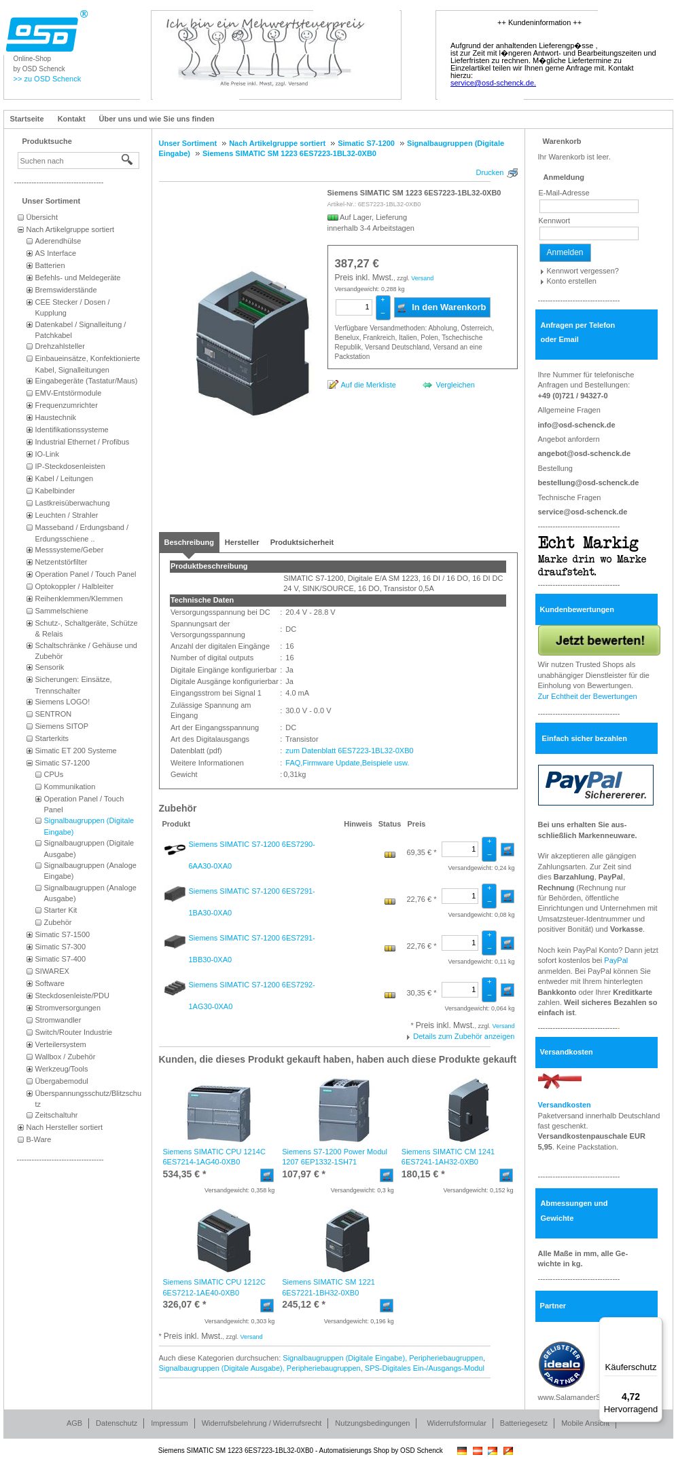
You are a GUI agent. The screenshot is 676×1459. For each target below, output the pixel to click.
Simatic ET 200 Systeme (76, 750)
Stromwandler (58, 1020)
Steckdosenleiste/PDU (72, 995)
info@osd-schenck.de (577, 425)
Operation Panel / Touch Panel (86, 574)
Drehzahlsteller (60, 346)
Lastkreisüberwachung (72, 503)
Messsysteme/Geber (69, 550)
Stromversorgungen (68, 1008)
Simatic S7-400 (60, 959)
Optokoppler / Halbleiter (74, 586)
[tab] (189, 542)
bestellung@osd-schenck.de (588, 482)
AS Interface (56, 253)
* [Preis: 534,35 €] (185, 1174)
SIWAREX (52, 971)
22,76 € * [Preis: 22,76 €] (421, 899)
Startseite (27, 119)
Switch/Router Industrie (74, 1032)
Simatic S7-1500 (62, 934)
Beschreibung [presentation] (189, 542)
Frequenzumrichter (66, 405)
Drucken (490, 172)
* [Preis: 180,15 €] (423, 1174)
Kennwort (554, 220)
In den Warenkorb (441, 307)
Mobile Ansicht (585, 1423)
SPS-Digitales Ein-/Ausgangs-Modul (424, 1368)
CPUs (54, 774)
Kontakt (72, 119)
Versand (422, 278)
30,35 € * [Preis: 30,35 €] (421, 993)
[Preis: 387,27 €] (357, 264)
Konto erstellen (572, 281)
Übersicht (42, 217)
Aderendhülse (58, 241)
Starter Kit (60, 910)
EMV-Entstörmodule (68, 393)
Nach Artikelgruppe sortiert (70, 229)
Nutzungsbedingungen (372, 1423)
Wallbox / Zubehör (65, 1057)
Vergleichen (455, 385)
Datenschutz (116, 1423)
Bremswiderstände (66, 290)
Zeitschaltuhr (56, 1115)
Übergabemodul (61, 1081)
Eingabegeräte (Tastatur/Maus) (86, 381)
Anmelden (565, 252)
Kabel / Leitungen (64, 478)
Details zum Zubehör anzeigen (463, 1036)
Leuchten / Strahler (67, 515)
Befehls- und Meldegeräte (78, 277)
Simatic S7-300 (60, 947)
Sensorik (50, 667)
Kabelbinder (55, 491)
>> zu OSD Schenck (48, 79)
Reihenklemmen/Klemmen (79, 598)
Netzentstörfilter (61, 562)
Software (50, 983)
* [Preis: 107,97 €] (303, 1174)
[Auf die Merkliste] (361, 384)
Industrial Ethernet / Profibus (82, 442)
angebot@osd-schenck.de (584, 453)
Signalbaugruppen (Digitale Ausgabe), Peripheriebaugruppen (260, 1368)
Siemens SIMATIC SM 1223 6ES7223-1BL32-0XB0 (414, 193)
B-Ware (39, 1139)
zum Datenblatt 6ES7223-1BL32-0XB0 (348, 750)
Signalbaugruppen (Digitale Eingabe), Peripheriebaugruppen (383, 1358)
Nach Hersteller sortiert (64, 1127)
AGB (74, 1423)
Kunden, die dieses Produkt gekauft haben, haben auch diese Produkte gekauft (338, 1059)
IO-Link (47, 454)
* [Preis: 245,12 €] (303, 1304)
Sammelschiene (61, 611)
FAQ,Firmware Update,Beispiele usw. (346, 763)
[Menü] (654, 1325)
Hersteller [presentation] (242, 542)
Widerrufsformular (456, 1423)
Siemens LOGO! (62, 702)
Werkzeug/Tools (61, 1069)
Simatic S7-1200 (62, 763)
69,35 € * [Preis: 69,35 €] (421, 852)
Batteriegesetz (524, 1423)
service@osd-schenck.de (583, 512)
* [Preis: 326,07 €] (185, 1304)
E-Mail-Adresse (564, 193)
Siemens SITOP (62, 726)
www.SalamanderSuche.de (583, 1397)
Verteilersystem (60, 1044)
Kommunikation (70, 786)
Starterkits (52, 738)
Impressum (169, 1423)
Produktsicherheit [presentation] (302, 542)
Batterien (50, 265)
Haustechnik (56, 417)
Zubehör (58, 922)
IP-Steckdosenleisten (70, 466)
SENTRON (53, 714)
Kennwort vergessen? (583, 271)
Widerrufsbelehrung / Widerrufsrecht (262, 1423)
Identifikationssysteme (72, 429)
